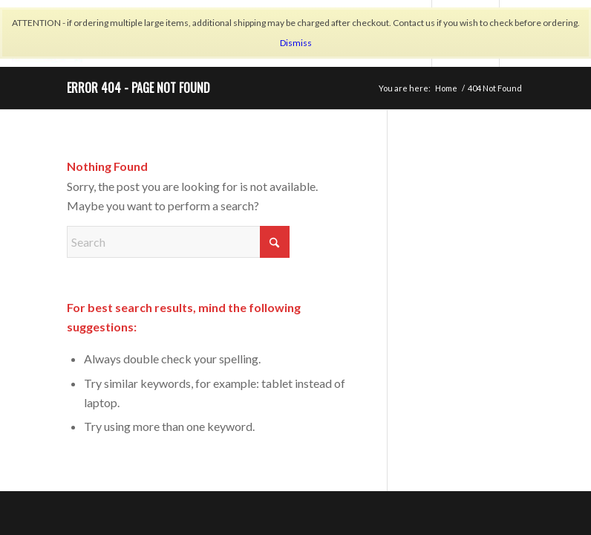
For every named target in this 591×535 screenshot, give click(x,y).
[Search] (178, 242)
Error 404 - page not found (138, 88)
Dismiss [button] (296, 42)
